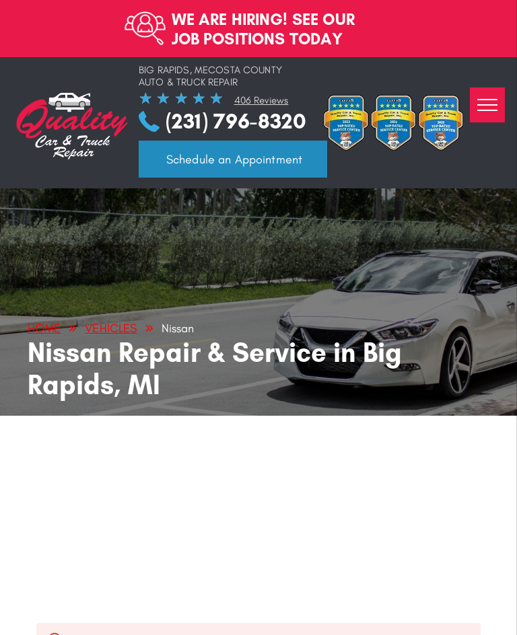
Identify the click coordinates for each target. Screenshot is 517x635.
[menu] (487, 104)
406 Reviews (261, 100)
